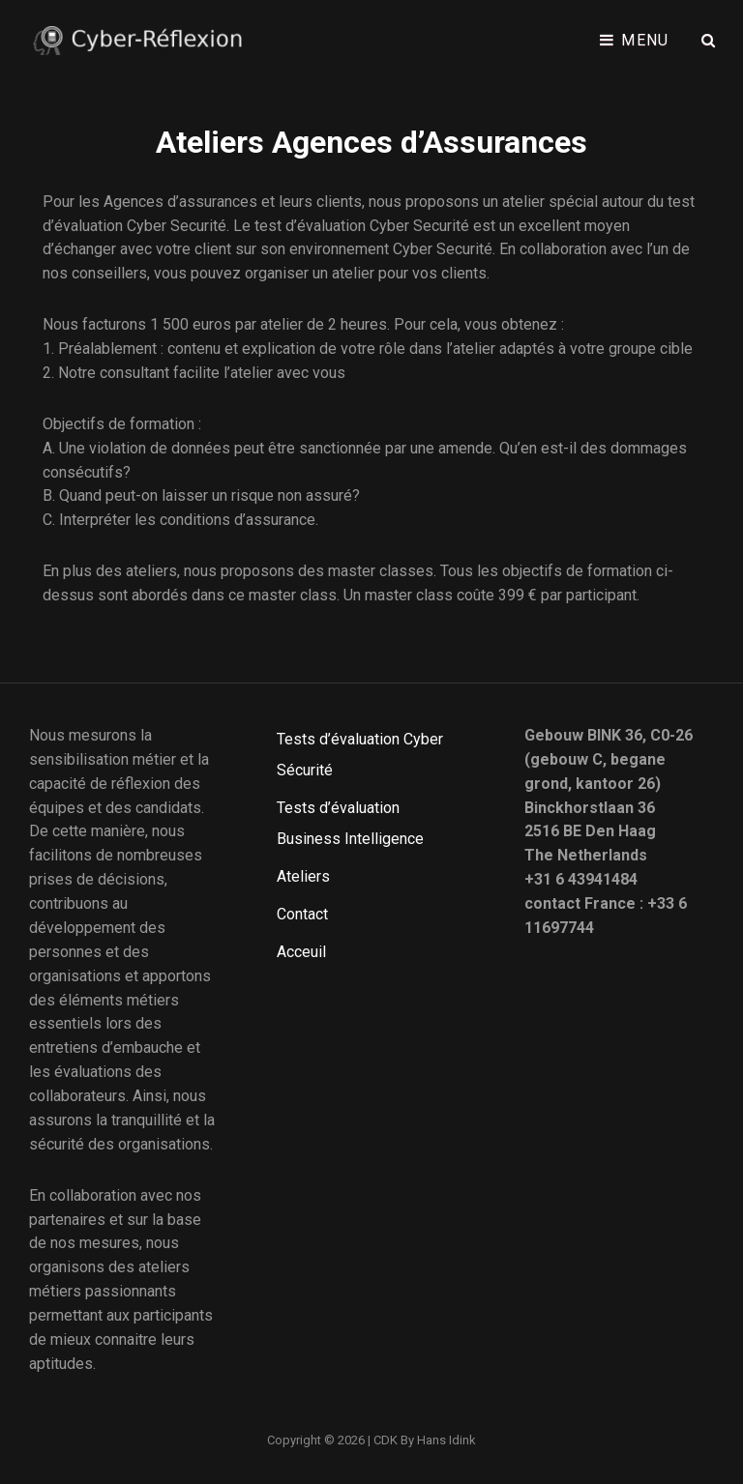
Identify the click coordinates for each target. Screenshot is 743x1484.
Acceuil (301, 952)
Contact (302, 914)
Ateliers (303, 876)
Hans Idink (446, 1440)
